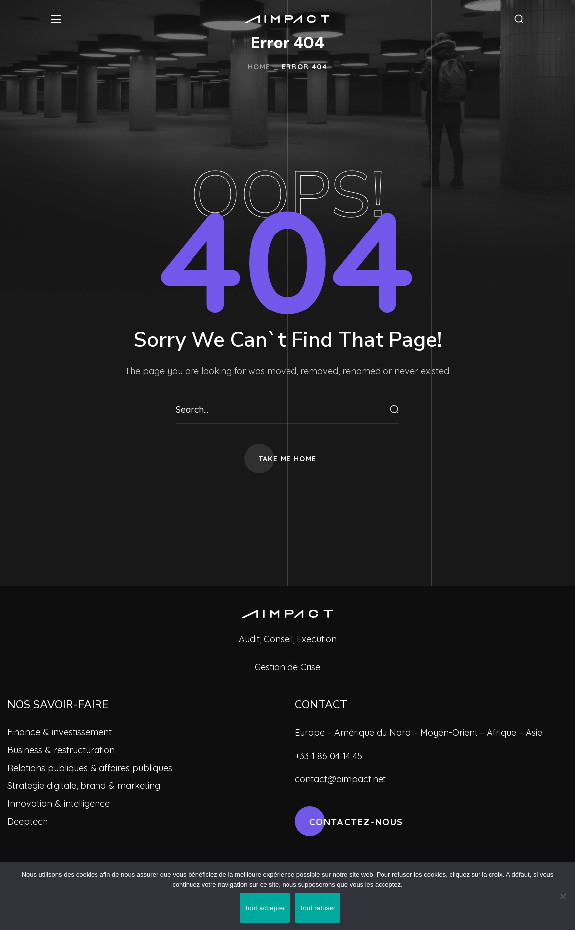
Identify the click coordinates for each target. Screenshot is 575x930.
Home (259, 66)
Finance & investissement (59, 732)
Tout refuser (318, 908)
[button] (519, 19)
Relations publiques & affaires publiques (89, 768)
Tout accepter (265, 908)
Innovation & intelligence (58, 803)
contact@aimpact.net (340, 779)
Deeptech (27, 821)
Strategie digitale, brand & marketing (83, 785)
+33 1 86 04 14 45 (328, 756)
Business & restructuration (61, 750)
